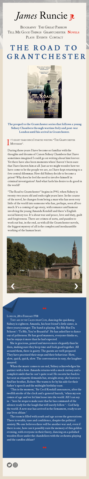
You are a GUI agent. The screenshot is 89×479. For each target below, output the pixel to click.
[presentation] (13, 286)
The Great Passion (52, 27)
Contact (56, 37)
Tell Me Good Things (24, 32)
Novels (73, 32)
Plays (30, 37)
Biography (28, 27)
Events (41, 37)
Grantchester (54, 32)
